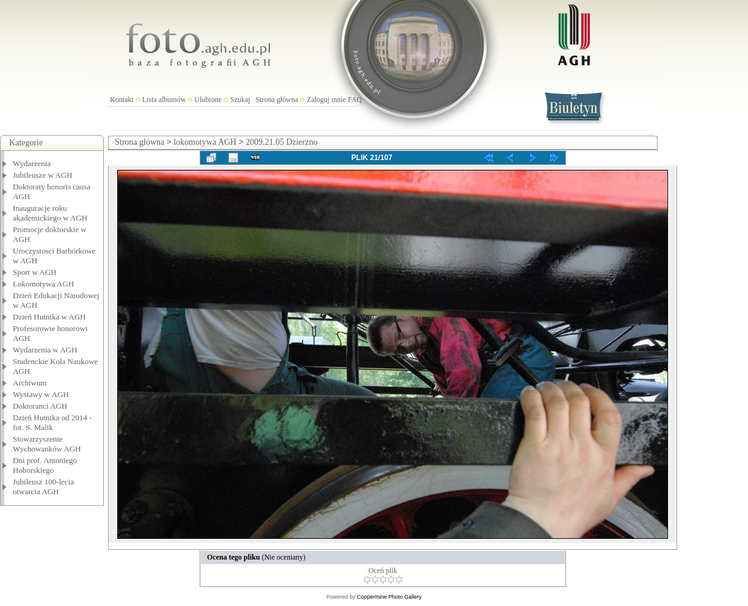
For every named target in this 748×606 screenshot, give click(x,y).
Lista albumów (164, 99)
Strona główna (277, 99)
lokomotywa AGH (204, 142)
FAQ (355, 99)
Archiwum (30, 382)
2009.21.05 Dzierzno (281, 142)
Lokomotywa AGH (43, 283)
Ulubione (208, 99)
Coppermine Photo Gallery (389, 597)
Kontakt (122, 99)
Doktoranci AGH (40, 406)
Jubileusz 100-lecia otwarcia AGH (43, 486)
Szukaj (240, 99)
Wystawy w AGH (41, 394)
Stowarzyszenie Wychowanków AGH (47, 443)
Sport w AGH (35, 272)
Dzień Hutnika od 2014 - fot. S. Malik (52, 422)
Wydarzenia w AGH (45, 349)
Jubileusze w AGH (43, 175)
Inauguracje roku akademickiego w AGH (50, 212)
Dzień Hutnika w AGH (49, 316)
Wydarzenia (32, 163)
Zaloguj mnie (326, 99)
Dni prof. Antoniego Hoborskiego (45, 465)
